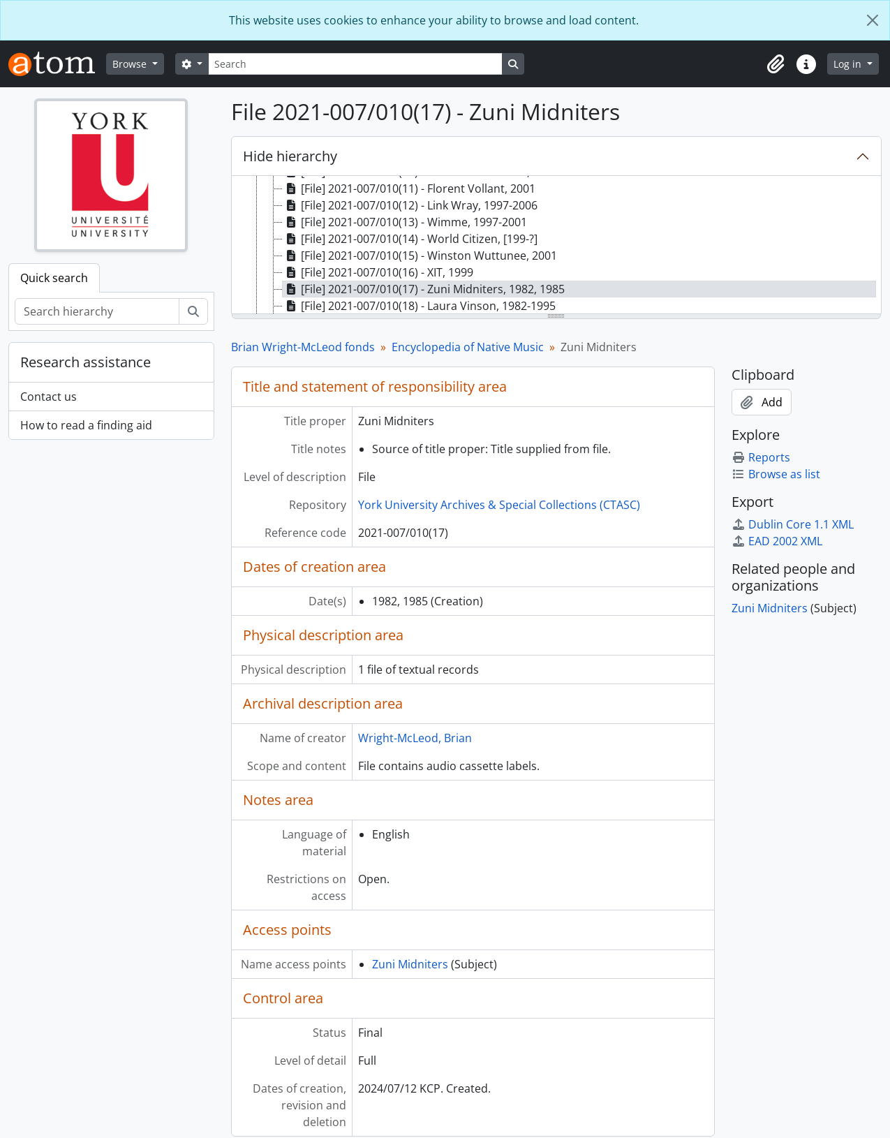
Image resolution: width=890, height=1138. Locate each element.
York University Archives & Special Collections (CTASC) (499, 504)
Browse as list (776, 474)
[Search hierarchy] (97, 311)
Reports (761, 457)
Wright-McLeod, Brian (415, 738)
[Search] (355, 64)
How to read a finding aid (86, 425)
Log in (848, 64)
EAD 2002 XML (777, 541)
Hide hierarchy (290, 156)
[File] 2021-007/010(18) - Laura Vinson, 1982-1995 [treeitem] (419, 305)
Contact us (48, 396)
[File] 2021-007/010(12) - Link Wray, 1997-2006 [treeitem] (410, 205)
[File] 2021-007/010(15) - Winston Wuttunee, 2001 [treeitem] (420, 255)
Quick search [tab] (54, 278)
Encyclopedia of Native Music (468, 347)
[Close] (872, 20)
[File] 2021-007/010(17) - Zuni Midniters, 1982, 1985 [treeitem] (424, 289)
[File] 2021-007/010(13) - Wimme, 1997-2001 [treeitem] (405, 222)
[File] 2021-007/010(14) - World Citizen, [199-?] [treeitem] (410, 238)
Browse (130, 64)
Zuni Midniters (410, 964)
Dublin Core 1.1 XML (793, 524)
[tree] (556, 246)
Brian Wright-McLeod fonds (303, 347)
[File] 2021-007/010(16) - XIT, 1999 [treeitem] (378, 272)
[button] (775, 64)
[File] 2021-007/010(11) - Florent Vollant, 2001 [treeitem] (409, 188)
